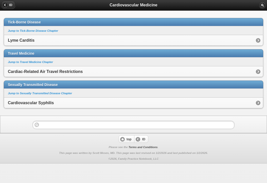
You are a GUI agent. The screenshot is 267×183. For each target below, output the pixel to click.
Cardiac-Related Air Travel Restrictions (45, 71)
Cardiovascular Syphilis (31, 103)
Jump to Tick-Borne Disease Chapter (33, 30)
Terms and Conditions (143, 147)
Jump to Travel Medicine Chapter (30, 62)
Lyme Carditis (21, 40)
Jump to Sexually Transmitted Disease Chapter (40, 93)
